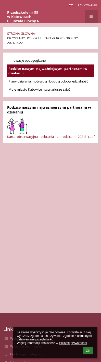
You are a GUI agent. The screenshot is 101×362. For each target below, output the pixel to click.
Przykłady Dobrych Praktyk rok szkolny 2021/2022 (42, 40)
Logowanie (88, 5)
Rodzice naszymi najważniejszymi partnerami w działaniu (47, 70)
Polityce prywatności (73, 343)
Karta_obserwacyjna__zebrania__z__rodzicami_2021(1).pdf (51, 136)
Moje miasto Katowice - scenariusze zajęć (39, 89)
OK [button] (88, 351)
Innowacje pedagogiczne (27, 60)
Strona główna (21, 33)
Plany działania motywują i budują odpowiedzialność (48, 81)
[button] (70, 5)
